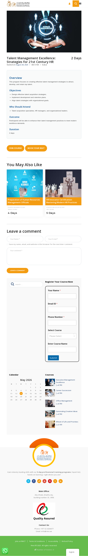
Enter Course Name (57, 344)
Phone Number (56, 317)
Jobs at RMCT (20, 541)
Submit (53, 357)
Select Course (55, 330)
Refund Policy (67, 541)
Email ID (53, 304)
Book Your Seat (36, 148)
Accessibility (53, 541)
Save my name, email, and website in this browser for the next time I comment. (41, 244)
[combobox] (62, 336)
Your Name (54, 290)
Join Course (15, 148)
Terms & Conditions (37, 541)
